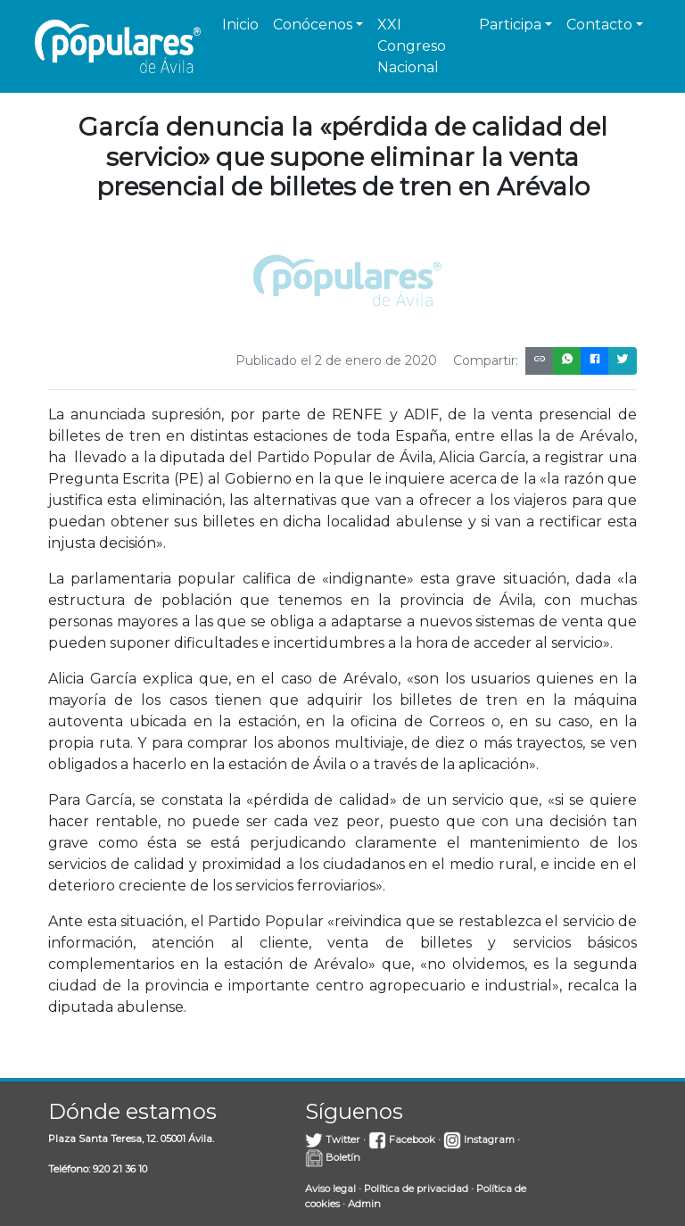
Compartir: (485, 360)
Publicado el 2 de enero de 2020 (336, 360)
